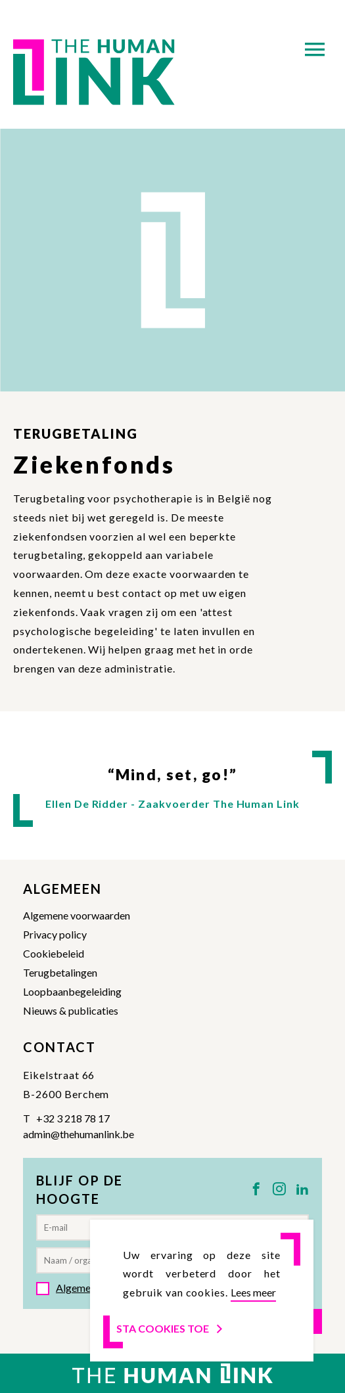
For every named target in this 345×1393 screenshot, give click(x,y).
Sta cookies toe (170, 1328)
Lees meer (253, 1292)
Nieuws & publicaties (70, 1010)
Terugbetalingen (60, 972)
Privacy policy (55, 934)
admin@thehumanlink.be (78, 1134)
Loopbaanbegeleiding (72, 991)
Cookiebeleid (53, 953)
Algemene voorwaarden (76, 915)
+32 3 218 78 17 (73, 1118)
